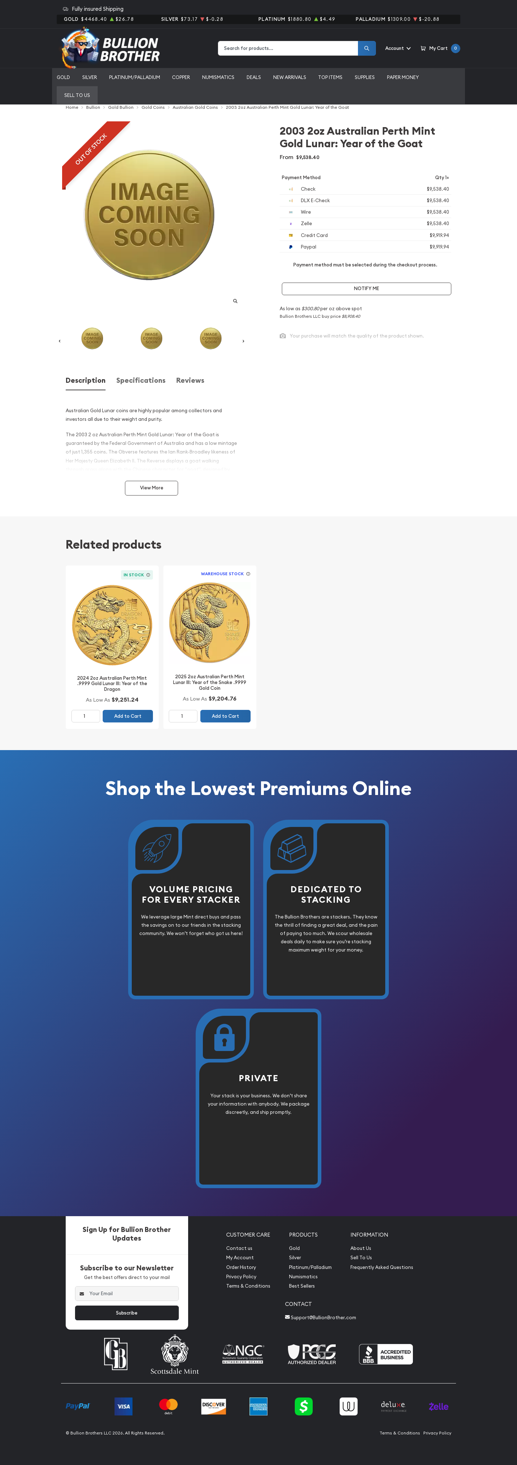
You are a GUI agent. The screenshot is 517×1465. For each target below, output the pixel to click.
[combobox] (288, 48)
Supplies (365, 77)
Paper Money (403, 77)
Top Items (330, 77)
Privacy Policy (241, 1277)
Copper (181, 77)
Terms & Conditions (248, 1286)
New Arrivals (289, 77)
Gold (63, 77)
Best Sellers (302, 1286)
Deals (254, 77)
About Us (360, 1248)
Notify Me (366, 288)
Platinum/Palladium (134, 77)
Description (86, 380)
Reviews (190, 380)
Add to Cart (127, 716)
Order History (241, 1267)
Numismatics (218, 77)
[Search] (367, 48)
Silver (89, 77)
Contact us (239, 1248)
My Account (240, 1258)
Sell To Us (361, 1258)
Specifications (141, 380)
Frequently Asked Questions (381, 1267)
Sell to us (77, 95)
